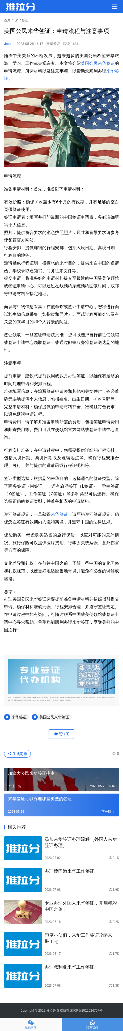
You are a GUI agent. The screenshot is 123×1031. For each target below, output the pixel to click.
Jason (9, 44)
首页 (7, 20)
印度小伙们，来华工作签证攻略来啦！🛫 (78, 938)
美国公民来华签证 (98, 63)
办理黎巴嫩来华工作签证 (69, 871)
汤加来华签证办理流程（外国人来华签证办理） (81, 842)
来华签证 (53, 44)
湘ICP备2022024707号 (86, 1010)
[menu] (114, 6)
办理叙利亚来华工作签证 (69, 967)
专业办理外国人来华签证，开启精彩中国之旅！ (81, 906)
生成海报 (17, 753)
